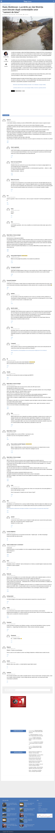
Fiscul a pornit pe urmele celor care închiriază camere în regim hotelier (35, 747)
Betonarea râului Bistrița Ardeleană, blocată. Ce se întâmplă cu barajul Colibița (29, 84)
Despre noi (40, 803)
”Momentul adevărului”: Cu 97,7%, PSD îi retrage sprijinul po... (12, 825)
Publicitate (40, 805)
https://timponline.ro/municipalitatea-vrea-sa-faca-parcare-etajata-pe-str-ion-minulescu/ (29, 350)
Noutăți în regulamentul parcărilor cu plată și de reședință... (11, 809)
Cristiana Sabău (12, 14)
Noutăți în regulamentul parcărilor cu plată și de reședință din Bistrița (35, 738)
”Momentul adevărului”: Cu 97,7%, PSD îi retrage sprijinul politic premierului (36, 731)
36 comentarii (6, 61)
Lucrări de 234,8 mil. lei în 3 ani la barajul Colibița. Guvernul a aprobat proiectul (29, 87)
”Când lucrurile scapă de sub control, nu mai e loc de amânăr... (12, 819)
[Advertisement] (32, 103)
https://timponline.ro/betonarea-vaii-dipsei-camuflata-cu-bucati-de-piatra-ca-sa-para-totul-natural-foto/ (28, 508)
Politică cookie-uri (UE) (42, 810)
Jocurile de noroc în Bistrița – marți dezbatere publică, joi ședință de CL (36, 743)
